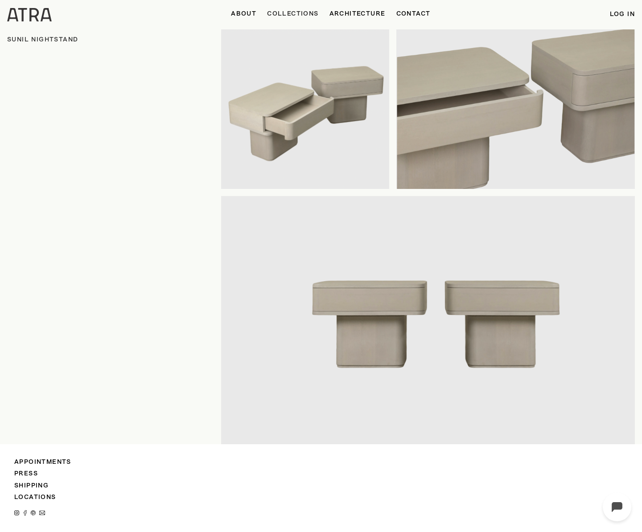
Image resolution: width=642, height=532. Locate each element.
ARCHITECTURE (357, 14)
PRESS (26, 474)
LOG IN (622, 14)
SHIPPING (31, 486)
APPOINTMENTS (42, 462)
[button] (292, 14)
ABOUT (243, 14)
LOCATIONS (35, 497)
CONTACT (413, 14)
